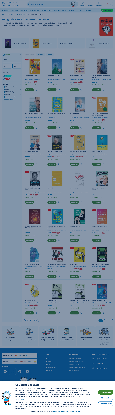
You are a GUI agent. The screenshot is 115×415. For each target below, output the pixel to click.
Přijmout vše (106, 392)
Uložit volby (105, 398)
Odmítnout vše (106, 404)
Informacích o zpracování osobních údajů (66, 412)
